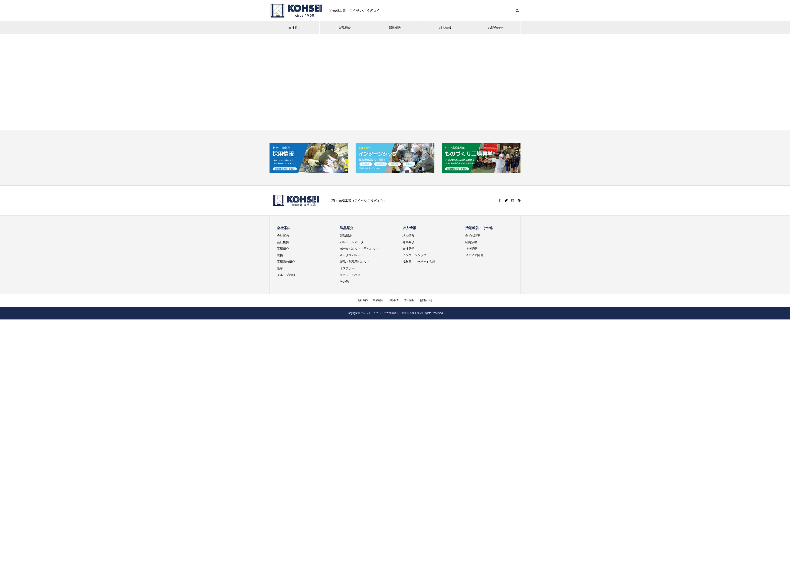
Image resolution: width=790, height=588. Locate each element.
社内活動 (471, 242)
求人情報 (445, 27)
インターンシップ (414, 255)
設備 (280, 255)
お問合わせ (495, 27)
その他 (344, 281)
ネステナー (347, 268)
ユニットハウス (350, 275)
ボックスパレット (352, 255)
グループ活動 (286, 275)
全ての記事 (472, 235)
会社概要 (283, 242)
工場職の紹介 (286, 261)
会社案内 (294, 27)
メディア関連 (474, 255)
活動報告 (395, 27)
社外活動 (471, 248)
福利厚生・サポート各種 (418, 261)
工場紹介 (283, 248)
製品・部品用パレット (355, 261)
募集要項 (408, 242)
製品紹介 (345, 27)
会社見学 (408, 248)
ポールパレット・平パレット (359, 248)
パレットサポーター (353, 242)
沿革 (280, 268)
